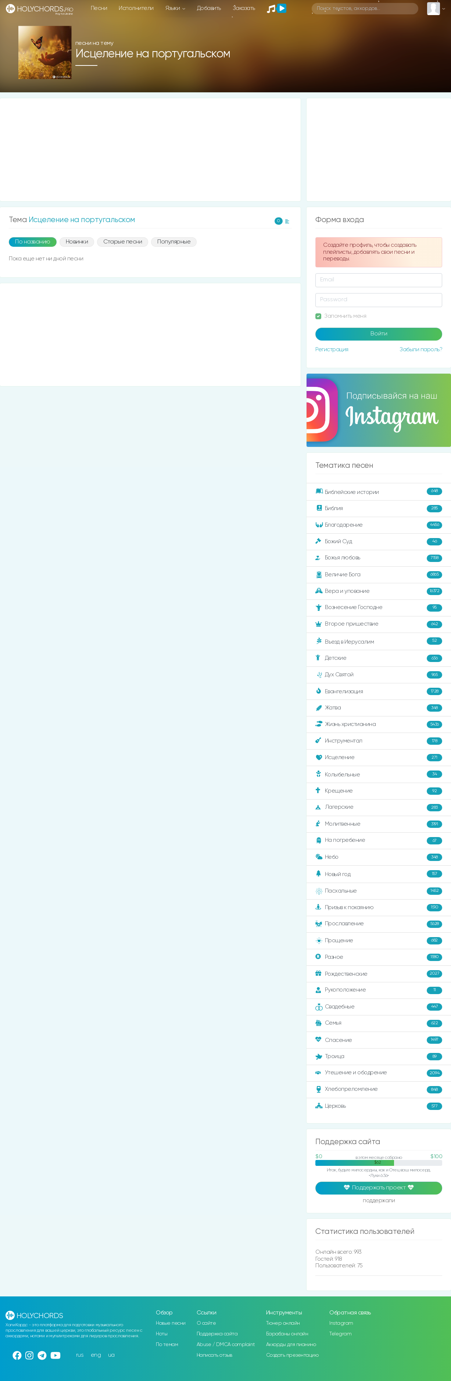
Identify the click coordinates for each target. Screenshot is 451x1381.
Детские (378, 658)
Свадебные (378, 1007)
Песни (99, 8)
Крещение (378, 791)
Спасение (378, 1040)
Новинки (77, 242)
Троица (378, 1056)
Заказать (244, 8)
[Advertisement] (150, 149)
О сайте (206, 1323)
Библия (378, 508)
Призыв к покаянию (378, 907)
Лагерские (378, 807)
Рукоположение (378, 990)
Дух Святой (378, 675)
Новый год (378, 874)
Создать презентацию (292, 1355)
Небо (378, 857)
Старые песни (122, 242)
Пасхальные (378, 891)
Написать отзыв (214, 1355)
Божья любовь (378, 558)
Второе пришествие (378, 624)
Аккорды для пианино (291, 1344)
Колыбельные (378, 774)
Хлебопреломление (378, 1089)
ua (111, 1355)
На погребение (378, 840)
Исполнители (136, 8)
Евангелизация (378, 691)
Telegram (340, 1333)
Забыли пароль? (421, 349)
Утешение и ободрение (378, 1073)
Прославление (378, 924)
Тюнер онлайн (283, 1323)
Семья (378, 1023)
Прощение (378, 940)
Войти (379, 334)
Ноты (161, 1333)
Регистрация (331, 349)
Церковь (378, 1106)
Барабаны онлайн (287, 1333)
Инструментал (378, 741)
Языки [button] (173, 8)
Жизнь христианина (378, 724)
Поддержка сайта (217, 1333)
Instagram (341, 1323)
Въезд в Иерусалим (378, 641)
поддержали (379, 1201)
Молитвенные (378, 824)
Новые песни (171, 1323)
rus (80, 1355)
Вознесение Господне (378, 608)
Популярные (173, 242)
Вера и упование (378, 591)
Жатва (378, 708)
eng (96, 1355)
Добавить (209, 8)
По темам (167, 1344)
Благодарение (378, 525)
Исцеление (378, 757)
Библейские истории (378, 491)
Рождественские (378, 974)
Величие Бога (378, 575)
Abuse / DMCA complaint (226, 1344)
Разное (378, 957)
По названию (32, 242)
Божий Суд (378, 541)
